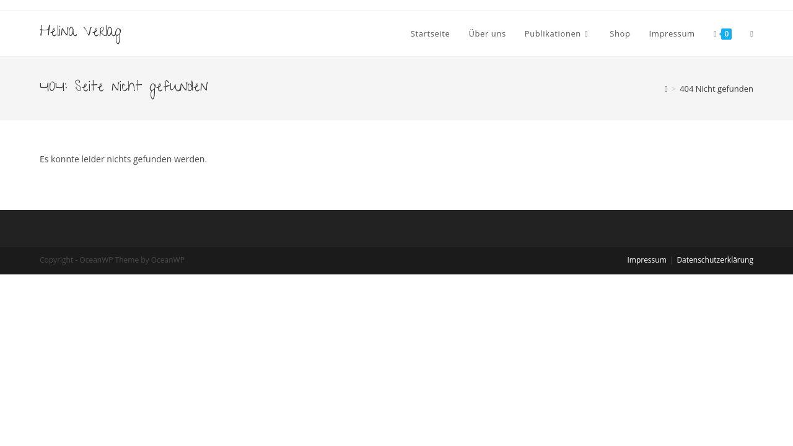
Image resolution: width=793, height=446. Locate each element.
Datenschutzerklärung (715, 260)
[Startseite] (666, 88)
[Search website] (752, 33)
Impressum (646, 260)
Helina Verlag (80, 33)
